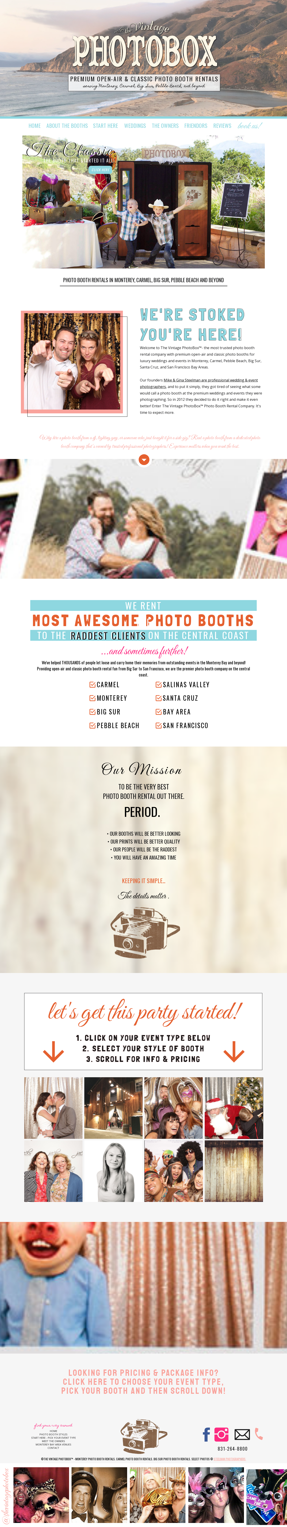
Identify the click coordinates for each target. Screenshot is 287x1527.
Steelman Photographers (230, 1459)
